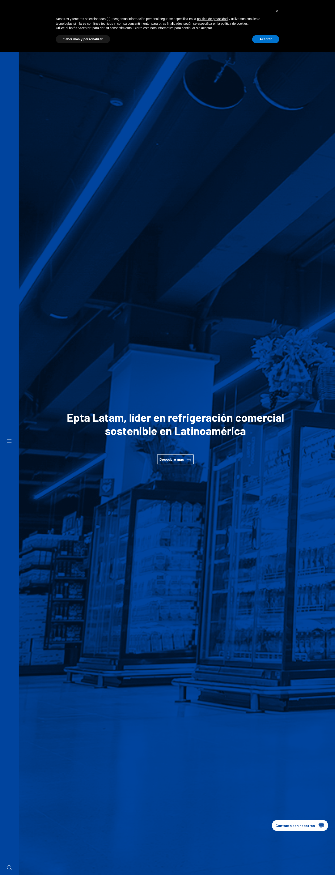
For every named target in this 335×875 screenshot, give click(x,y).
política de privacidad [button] (212, 19)
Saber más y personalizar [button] (83, 39)
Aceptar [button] (266, 39)
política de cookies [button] (234, 23)
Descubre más (175, 459)
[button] (277, 11)
